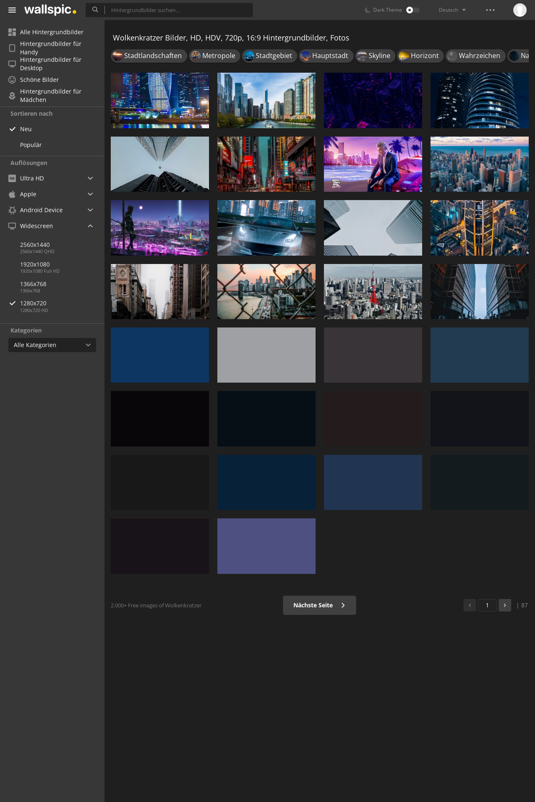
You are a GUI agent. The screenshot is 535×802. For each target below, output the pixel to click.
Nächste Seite (319, 605)
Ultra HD (26, 178)
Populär (31, 145)
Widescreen (30, 226)
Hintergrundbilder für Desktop (45, 64)
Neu (26, 129)
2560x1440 (35, 244)
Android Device (35, 210)
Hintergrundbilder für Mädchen (45, 96)
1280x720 (62, 303)
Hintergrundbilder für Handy (45, 48)
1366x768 (33, 284)
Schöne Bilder (33, 80)
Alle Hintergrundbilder (46, 32)
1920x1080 (35, 264)
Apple (22, 194)
